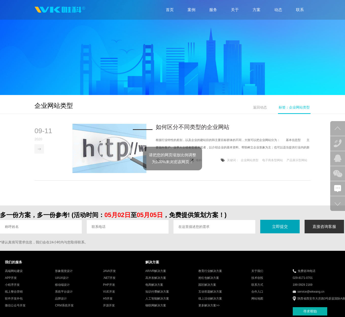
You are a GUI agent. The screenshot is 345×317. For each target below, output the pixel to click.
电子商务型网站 (272, 160)
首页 (170, 10)
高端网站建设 (14, 271)
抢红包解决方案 (208, 278)
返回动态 (260, 107)
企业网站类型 (250, 160)
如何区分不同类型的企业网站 (192, 127)
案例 (191, 10)
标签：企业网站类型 (294, 107)
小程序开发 (12, 285)
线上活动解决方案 (210, 299)
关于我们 (257, 271)
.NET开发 (109, 278)
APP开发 (11, 278)
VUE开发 (109, 292)
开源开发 (109, 305)
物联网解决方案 (155, 305)
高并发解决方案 (155, 278)
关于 (235, 10)
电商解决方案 (154, 285)
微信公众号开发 (15, 305)
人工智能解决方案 (157, 299)
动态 (278, 10)
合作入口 (257, 292)
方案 (256, 10)
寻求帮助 (310, 311)
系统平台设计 (64, 292)
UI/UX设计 (62, 278)
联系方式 (257, 285)
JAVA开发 (109, 271)
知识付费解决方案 (157, 292)
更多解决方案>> (209, 305)
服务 (213, 10)
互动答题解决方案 (210, 292)
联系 (300, 10)
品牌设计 (61, 299)
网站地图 (257, 299)
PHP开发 (109, 285)
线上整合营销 (14, 292)
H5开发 (108, 299)
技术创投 (257, 278)
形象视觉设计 (64, 271)
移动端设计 (62, 285)
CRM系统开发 (64, 305)
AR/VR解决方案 (155, 271)
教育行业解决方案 (210, 271)
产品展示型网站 (297, 160)
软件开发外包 (14, 299)
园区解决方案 (207, 285)
